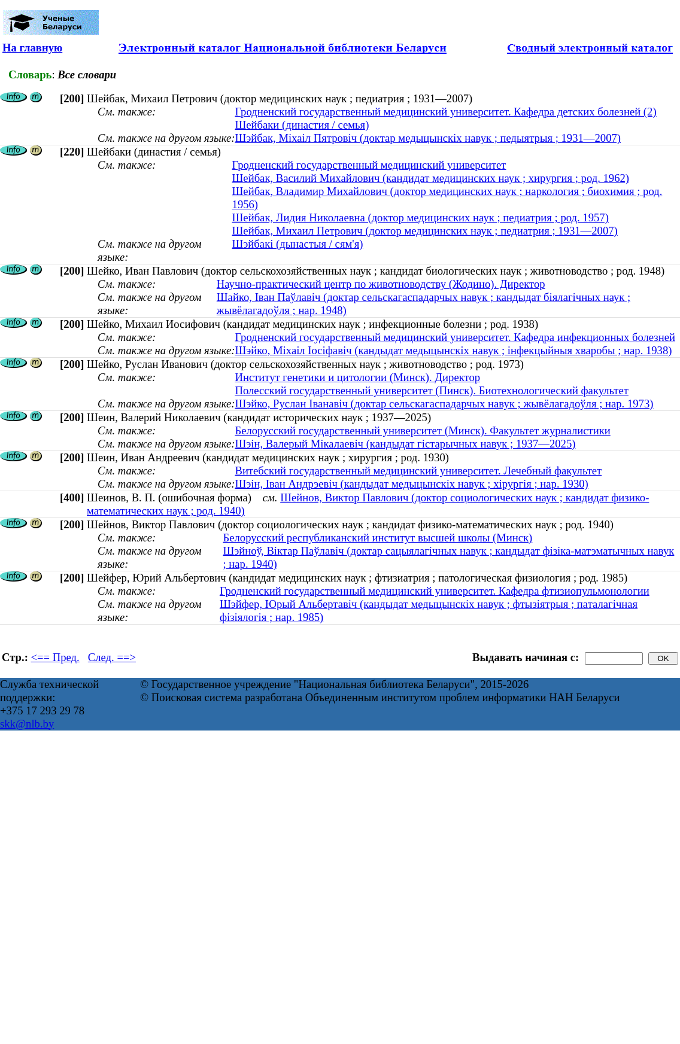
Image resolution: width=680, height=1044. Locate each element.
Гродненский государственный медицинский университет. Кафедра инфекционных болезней (455, 337)
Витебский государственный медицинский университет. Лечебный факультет (418, 470)
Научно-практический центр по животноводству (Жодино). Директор (381, 284)
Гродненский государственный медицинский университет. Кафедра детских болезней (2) (445, 111)
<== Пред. (55, 657)
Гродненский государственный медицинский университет (369, 165)
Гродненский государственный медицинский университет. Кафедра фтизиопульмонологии (434, 591)
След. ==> (112, 657)
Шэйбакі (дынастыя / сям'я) (297, 244)
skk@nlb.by (27, 723)
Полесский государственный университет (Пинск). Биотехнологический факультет (431, 390)
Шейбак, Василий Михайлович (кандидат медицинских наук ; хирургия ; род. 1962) (430, 178)
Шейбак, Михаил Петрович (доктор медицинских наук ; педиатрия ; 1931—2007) (425, 230)
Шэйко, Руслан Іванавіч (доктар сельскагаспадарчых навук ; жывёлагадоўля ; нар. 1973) (444, 403)
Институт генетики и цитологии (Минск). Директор (357, 377)
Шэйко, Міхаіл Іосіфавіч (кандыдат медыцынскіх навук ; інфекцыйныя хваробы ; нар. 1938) (453, 350)
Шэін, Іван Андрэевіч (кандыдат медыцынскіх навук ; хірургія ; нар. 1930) (411, 483)
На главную (32, 47)
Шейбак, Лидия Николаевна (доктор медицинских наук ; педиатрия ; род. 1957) (420, 217)
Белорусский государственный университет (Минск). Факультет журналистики (422, 430)
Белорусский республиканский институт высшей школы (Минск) (378, 537)
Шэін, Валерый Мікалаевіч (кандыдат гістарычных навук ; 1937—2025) (405, 443)
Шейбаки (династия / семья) (302, 124)
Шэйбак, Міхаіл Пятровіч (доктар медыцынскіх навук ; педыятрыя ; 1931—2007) (428, 138)
